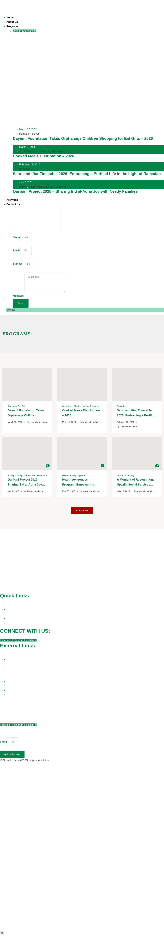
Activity (23, 186)
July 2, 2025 (14, 492)
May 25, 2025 (69, 490)
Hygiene (82, 475)
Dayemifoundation (39, 763)
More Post (82, 512)
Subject (17, 263)
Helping (46, 151)
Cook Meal (25, 151)
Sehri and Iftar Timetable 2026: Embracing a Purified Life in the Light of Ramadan (87, 174)
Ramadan (24, 133)
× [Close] (2, 935)
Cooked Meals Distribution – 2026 (43, 156)
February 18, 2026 (126, 421)
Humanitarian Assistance (52, 186)
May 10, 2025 (124, 490)
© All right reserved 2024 (14, 763)
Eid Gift (36, 133)
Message (18, 295)
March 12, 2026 (15, 421)
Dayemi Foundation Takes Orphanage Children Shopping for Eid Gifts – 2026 (83, 138)
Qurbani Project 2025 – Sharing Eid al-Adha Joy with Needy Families (75, 191)
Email (16, 250)
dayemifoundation (19, 426)
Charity (37, 151)
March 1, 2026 (69, 421)
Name (16, 237)
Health (65, 475)
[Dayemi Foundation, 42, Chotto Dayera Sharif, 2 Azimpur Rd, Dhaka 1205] (37, 219)
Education (122, 475)
